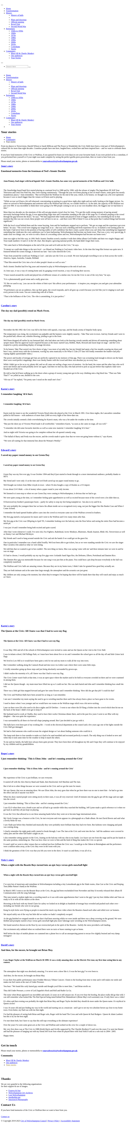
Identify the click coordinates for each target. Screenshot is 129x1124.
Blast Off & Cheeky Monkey (22, 53)
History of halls (17, 15)
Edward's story (8, 450)
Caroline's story (9, 305)
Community (10, 51)
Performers (10, 29)
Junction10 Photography (18, 1099)
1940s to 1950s (17, 31)
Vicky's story (7, 860)
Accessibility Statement (70, 1121)
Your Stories (16, 58)
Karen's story (7, 389)
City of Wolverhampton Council (33, 1121)
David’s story (7, 945)
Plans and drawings (18, 20)
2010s (13, 44)
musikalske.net (14, 1097)
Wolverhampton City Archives (20, 1093)
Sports (13, 49)
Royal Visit (15, 24)
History (9, 13)
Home (8, 8)
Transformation (12, 11)
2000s (13, 42)
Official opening (17, 22)
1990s (13, 40)
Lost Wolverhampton (16, 1095)
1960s (13, 33)
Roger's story (7, 753)
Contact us (5, 1117)
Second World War (18, 26)
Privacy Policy (54, 1121)
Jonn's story (7, 166)
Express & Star (14, 1090)
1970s (13, 35)
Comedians (15, 47)
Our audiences (16, 56)
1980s (13, 38)
